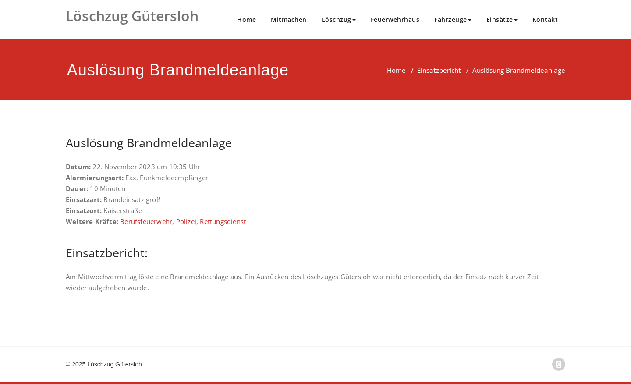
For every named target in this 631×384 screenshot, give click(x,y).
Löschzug (339, 19)
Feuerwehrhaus (395, 19)
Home (246, 19)
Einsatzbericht (439, 70)
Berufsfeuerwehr (146, 221)
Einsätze (502, 19)
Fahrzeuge (452, 19)
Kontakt (545, 19)
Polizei (186, 221)
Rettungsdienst (223, 221)
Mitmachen (289, 19)
